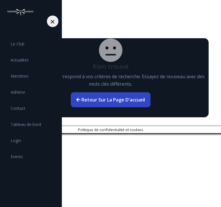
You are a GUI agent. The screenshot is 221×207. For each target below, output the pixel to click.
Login (16, 140)
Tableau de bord (26, 124)
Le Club (17, 44)
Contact (18, 108)
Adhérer (18, 92)
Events (17, 156)
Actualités (20, 60)
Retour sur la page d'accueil (110, 100)
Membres (19, 76)
